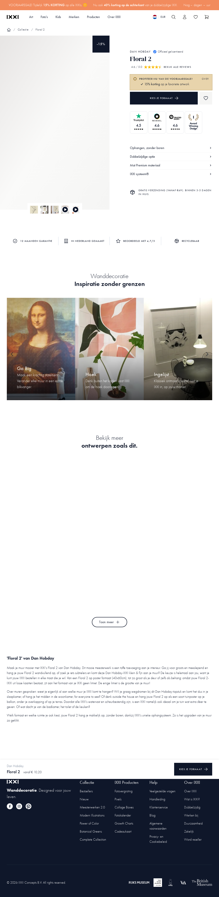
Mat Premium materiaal (171, 165)
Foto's (44, 17)
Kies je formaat (164, 98)
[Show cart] (206, 16)
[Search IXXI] (173, 16)
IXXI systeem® (171, 174)
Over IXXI (114, 17)
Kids (58, 17)
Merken (74, 17)
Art (31, 17)
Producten (93, 17)
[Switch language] (159, 16)
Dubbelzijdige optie (171, 157)
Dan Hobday (140, 51)
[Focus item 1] (55, 126)
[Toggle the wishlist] (195, 16)
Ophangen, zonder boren (171, 148)
